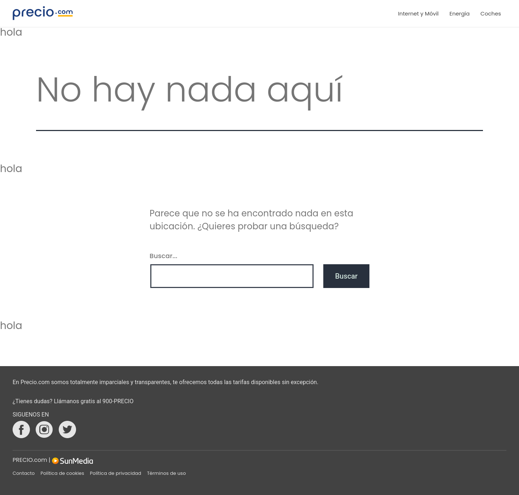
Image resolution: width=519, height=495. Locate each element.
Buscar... (163, 255)
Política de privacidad (115, 473)
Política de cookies (62, 473)
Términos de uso (166, 473)
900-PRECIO (117, 401)
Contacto (24, 473)
